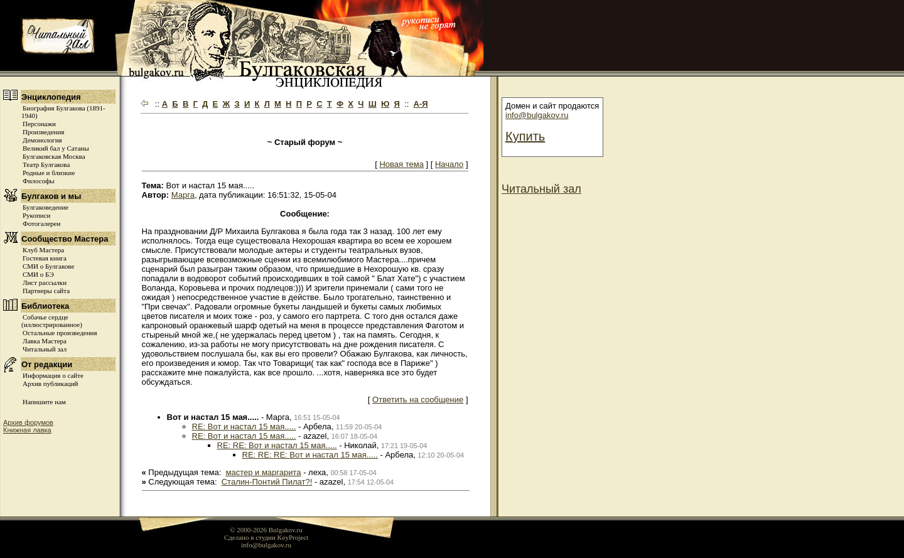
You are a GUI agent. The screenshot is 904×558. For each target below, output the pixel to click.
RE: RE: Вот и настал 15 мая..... (277, 445)
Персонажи (39, 123)
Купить (525, 136)
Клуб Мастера (43, 250)
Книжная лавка (27, 430)
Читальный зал (45, 349)
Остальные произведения (60, 332)
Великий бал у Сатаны (56, 148)
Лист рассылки (45, 282)
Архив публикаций (50, 383)
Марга (183, 195)
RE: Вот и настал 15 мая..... (244, 426)
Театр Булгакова (46, 164)
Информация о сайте (53, 375)
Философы (39, 181)
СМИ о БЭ (38, 274)
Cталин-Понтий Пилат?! (267, 481)
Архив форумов (28, 422)
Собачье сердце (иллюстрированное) (51, 320)
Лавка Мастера (45, 341)
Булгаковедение (45, 207)
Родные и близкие (49, 172)
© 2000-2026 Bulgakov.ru (266, 530)
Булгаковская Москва (54, 156)
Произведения (43, 132)
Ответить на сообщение (417, 399)
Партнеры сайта (46, 290)
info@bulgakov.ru (536, 115)
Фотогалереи (41, 223)
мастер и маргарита (263, 472)
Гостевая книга (45, 258)
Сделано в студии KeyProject (266, 537)
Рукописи (36, 215)
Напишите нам (44, 401)
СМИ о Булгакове (48, 266)
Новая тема (401, 164)
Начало (449, 164)
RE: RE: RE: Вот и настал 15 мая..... (310, 454)
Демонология (42, 140)
